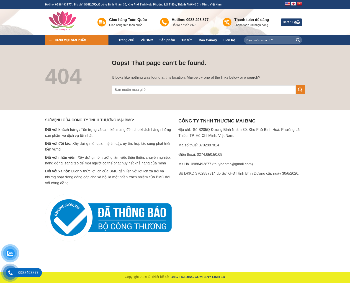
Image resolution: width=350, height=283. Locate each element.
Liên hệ (229, 40)
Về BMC (147, 40)
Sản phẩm (167, 40)
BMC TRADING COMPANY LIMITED (197, 277)
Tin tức (186, 40)
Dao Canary (208, 40)
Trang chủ (126, 40)
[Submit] (298, 40)
